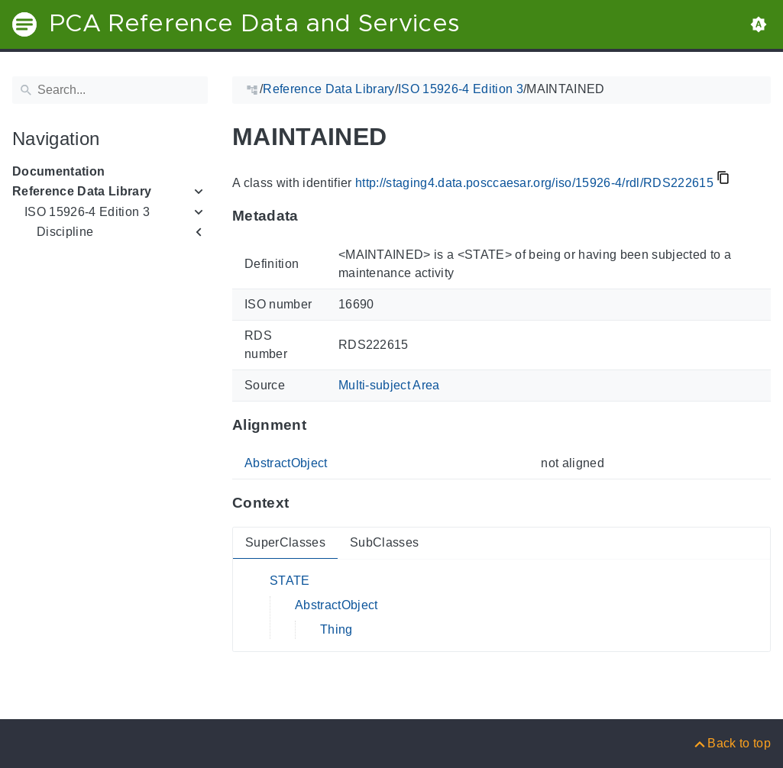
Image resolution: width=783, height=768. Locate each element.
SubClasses (384, 542)
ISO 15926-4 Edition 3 (87, 211)
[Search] (110, 90)
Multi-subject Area (389, 385)
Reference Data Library (81, 191)
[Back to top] (731, 743)
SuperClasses (285, 542)
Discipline (65, 231)
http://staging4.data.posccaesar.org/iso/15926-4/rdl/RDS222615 (534, 182)
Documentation (58, 171)
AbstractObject (286, 463)
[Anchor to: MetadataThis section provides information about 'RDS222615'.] (313, 216)
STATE (290, 580)
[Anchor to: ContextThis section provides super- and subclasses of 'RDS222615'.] (303, 503)
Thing (336, 629)
